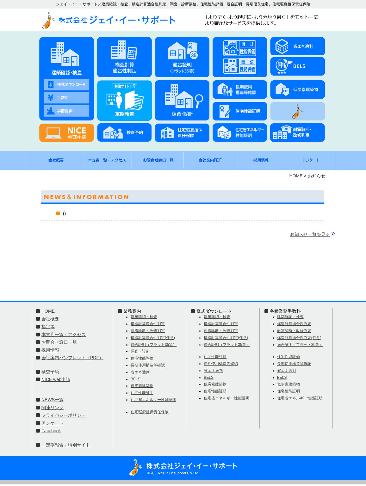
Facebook (51, 430)
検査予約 (50, 371)
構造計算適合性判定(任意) (153, 337)
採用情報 (50, 350)
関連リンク (52, 407)
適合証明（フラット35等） (154, 344)
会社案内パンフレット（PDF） (72, 357)
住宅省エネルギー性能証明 (153, 399)
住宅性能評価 (142, 358)
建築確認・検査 (144, 317)
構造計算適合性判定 (148, 324)
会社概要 (50, 318)
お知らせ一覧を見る (310, 234)
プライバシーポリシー (63, 415)
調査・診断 (140, 351)
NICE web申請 (55, 379)
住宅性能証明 (142, 393)
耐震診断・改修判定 (148, 331)
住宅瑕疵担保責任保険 (150, 412)
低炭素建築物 (142, 386)
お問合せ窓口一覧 (59, 342)
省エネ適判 (140, 372)
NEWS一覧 (52, 399)
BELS (135, 379)
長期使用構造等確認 (148, 365)
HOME (296, 175)
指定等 (48, 326)
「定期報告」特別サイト (65, 444)
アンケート (52, 423)
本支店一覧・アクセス (63, 334)
